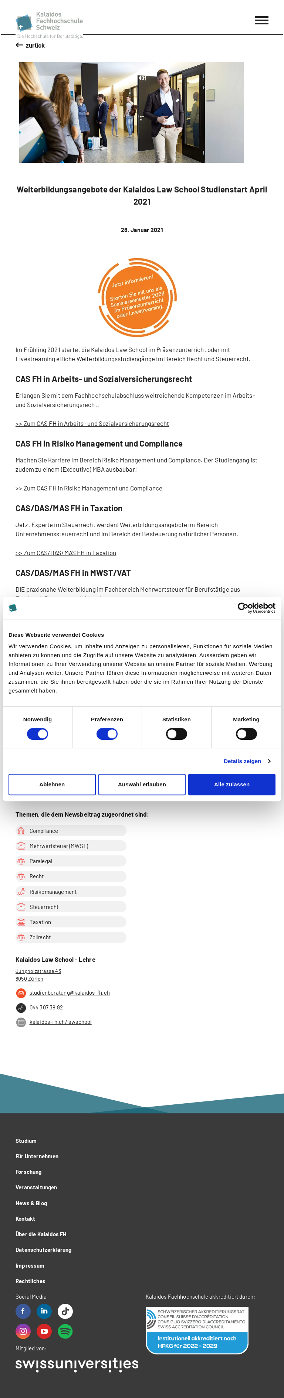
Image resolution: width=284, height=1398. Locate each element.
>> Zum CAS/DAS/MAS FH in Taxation (66, 552)
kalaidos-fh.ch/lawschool (54, 1022)
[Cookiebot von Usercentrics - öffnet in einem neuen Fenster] (243, 607)
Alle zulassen (232, 784)
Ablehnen (52, 784)
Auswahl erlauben (142, 784)
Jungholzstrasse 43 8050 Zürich (38, 975)
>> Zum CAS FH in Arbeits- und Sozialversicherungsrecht (92, 423)
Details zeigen (242, 761)
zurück (35, 45)
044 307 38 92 (39, 1008)
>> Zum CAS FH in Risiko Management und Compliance (89, 488)
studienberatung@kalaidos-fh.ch (63, 993)
